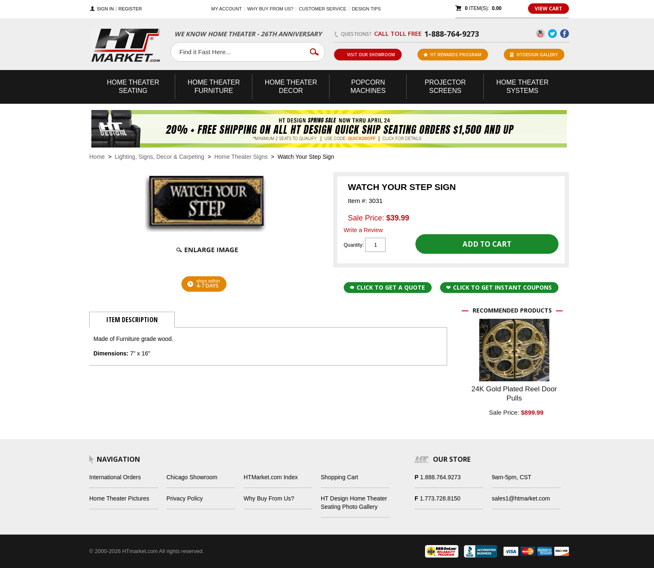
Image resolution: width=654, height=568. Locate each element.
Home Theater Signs (241, 156)
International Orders (115, 477)
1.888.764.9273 (440, 477)
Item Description (132, 319)
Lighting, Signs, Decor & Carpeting (159, 156)
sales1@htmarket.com (521, 498)
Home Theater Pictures (119, 498)
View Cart (548, 8)
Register (130, 9)
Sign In (105, 9)
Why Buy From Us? (269, 498)
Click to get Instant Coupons (499, 287)
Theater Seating (133, 86)
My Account (226, 8)
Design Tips (366, 8)
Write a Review (363, 230)
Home (97, 156)
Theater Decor (291, 86)
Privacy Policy (184, 498)
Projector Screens (445, 86)
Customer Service (322, 8)
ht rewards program (452, 55)
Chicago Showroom (191, 477)
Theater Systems (522, 86)
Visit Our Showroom (367, 55)
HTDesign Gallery (534, 55)
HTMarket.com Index (271, 477)
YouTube (540, 33)
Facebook (564, 33)
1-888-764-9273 (451, 34)
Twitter (552, 33)
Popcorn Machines (367, 86)
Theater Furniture (214, 86)
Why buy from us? (270, 8)
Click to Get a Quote (387, 287)
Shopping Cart (339, 477)
